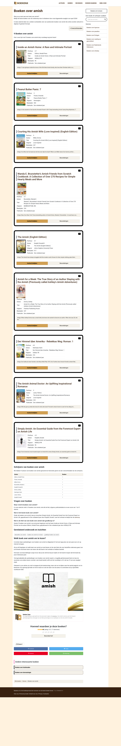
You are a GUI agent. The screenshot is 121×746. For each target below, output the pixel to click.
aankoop (77, 517)
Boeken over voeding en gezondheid (94, 40)
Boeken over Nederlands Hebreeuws (94, 46)
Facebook (31, 648)
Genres (70, 3)
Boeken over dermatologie (23, 672)
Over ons (16, 694)
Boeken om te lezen (96, 11)
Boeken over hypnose (93, 27)
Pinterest (31, 653)
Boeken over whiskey (93, 51)
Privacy (40, 694)
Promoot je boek (23, 694)
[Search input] (96, 19)
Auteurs (62, 3)
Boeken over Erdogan (93, 35)
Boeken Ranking (91, 3)
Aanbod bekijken (32, 73)
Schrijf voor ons (33, 694)
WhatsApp (66, 653)
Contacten (46, 694)
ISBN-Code (102, 3)
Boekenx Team (26, 614)
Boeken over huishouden (22, 667)
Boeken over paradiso (93, 31)
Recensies (78, 3)
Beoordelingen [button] (64, 73)
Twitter (66, 648)
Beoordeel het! (48, 636)
